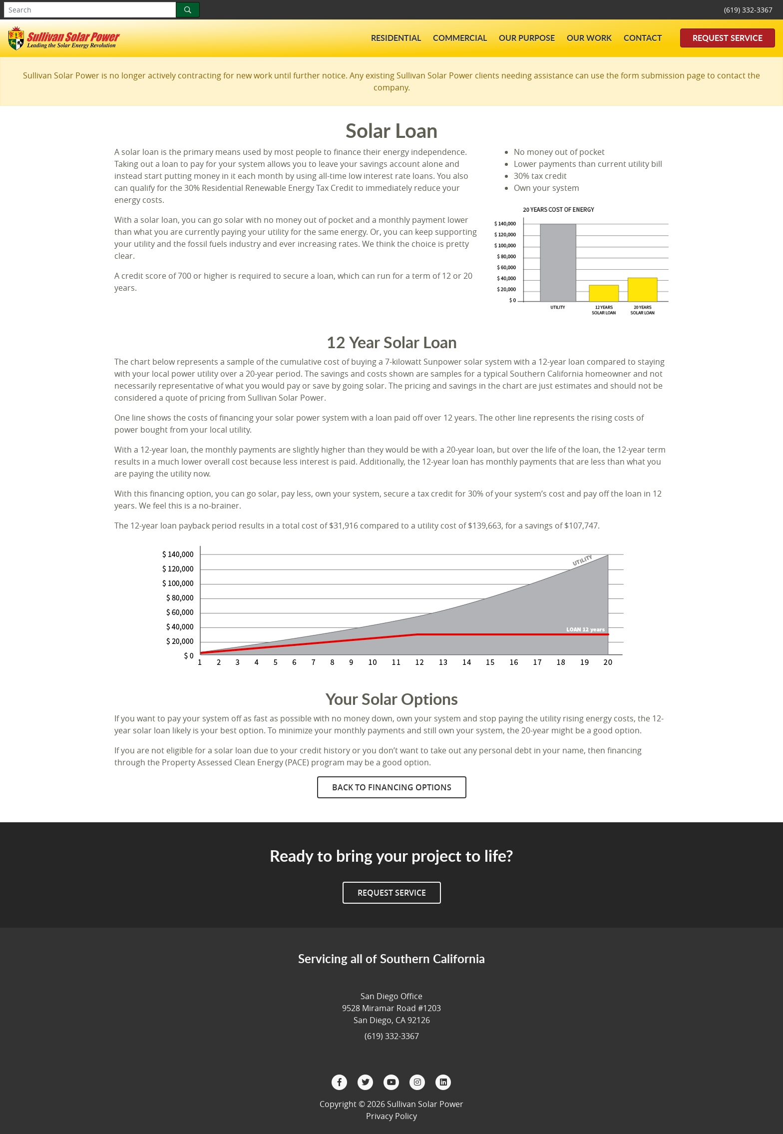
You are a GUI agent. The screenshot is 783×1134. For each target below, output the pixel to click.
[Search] (188, 9)
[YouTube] (392, 1081)
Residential (396, 37)
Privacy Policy (391, 1116)
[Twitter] (367, 1081)
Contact (643, 37)
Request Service (728, 37)
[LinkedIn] (443, 1081)
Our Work (589, 37)
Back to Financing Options (391, 787)
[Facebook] (341, 1081)
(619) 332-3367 (748, 9)
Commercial (460, 37)
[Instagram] (418, 1081)
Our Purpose (527, 37)
